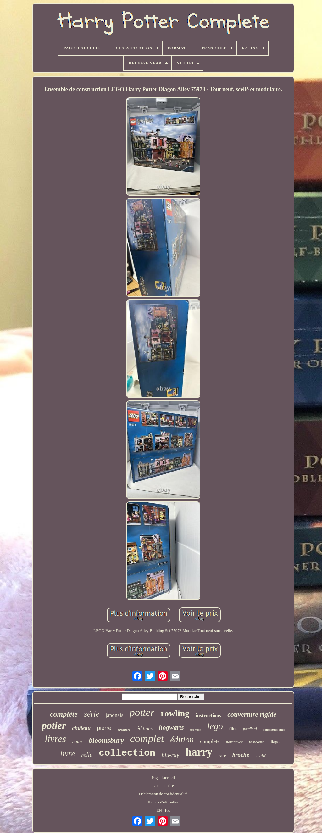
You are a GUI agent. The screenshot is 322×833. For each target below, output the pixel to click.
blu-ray (170, 755)
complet (147, 738)
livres (55, 738)
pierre (104, 728)
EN (159, 810)
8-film (77, 742)
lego (215, 726)
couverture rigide (251, 714)
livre (67, 753)
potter (142, 712)
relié (86, 754)
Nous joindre (163, 785)
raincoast (256, 742)
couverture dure (274, 729)
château (81, 728)
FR (167, 810)
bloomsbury (106, 740)
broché (240, 755)
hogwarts (171, 727)
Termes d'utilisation (163, 802)
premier (195, 729)
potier (54, 725)
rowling (175, 713)
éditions (145, 728)
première (124, 729)
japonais (115, 715)
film (233, 728)
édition (182, 739)
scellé (261, 755)
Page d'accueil (163, 777)
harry (199, 752)
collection (127, 753)
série (91, 714)
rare (222, 755)
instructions (208, 715)
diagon (276, 742)
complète (64, 714)
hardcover (234, 742)
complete (209, 741)
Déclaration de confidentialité (163, 793)
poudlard (250, 729)
